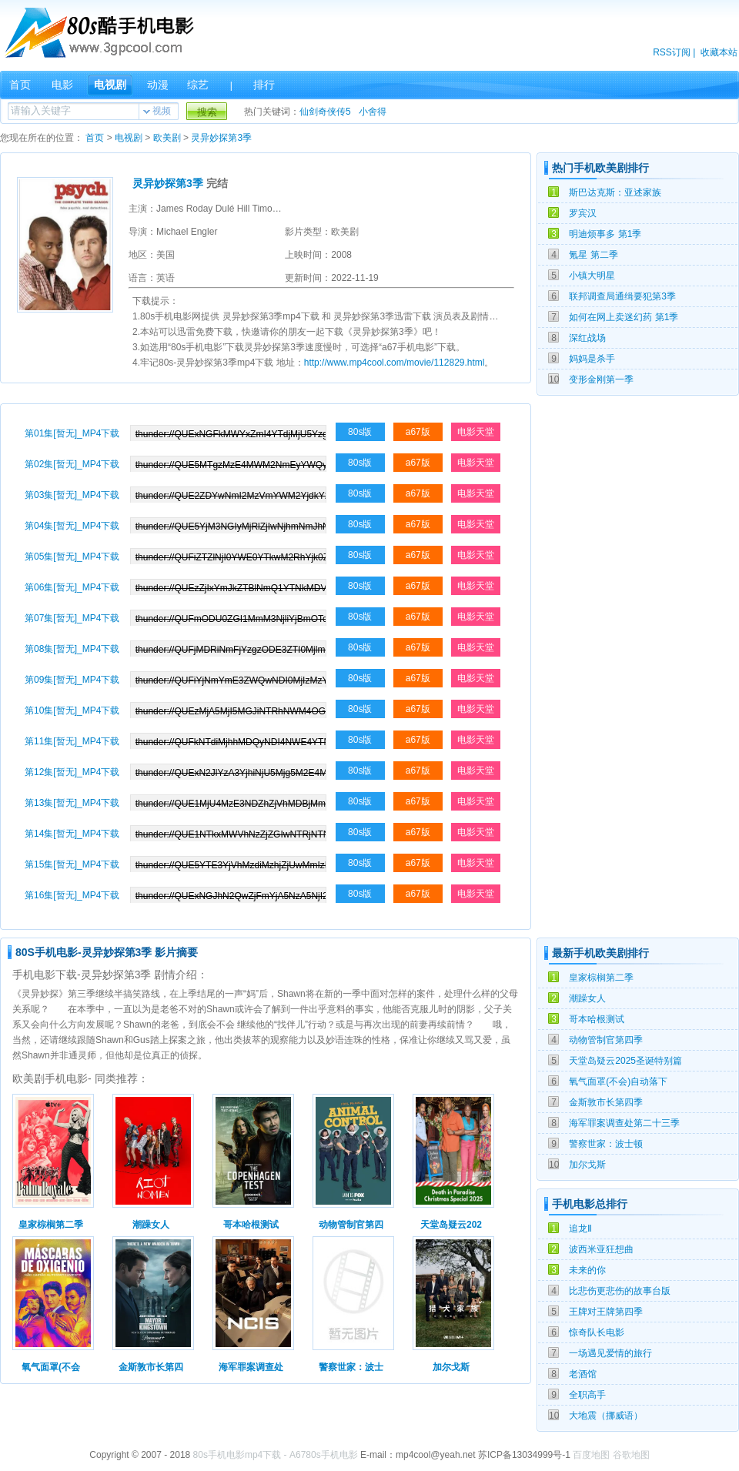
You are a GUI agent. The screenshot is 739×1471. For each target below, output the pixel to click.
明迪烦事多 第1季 (605, 234)
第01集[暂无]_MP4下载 (72, 433)
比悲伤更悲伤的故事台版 (619, 1290)
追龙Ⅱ (580, 1228)
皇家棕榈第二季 (601, 977)
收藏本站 (719, 52)
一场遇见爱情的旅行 (610, 1353)
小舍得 (372, 111)
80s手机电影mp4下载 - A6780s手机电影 (275, 1454)
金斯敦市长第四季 (606, 1102)
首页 (20, 85)
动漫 (158, 85)
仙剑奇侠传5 (325, 111)
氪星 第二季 (593, 254)
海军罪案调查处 (251, 1367)
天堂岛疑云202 (451, 1224)
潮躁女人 (587, 998)
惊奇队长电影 (596, 1332)
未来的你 (587, 1270)
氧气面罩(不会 (51, 1367)
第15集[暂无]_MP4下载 (72, 864)
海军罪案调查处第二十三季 (624, 1123)
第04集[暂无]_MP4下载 (72, 525)
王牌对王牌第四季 (606, 1311)
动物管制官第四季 (606, 1040)
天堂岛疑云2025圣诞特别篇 (625, 1060)
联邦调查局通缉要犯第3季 (622, 296)
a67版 (418, 431)
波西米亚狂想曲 (601, 1249)
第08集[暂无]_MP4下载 (72, 649)
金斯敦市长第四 (151, 1367)
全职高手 (587, 1394)
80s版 (360, 431)
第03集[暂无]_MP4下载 (72, 495)
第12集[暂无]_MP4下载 (72, 772)
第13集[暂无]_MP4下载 (72, 802)
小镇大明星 (592, 275)
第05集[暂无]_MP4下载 (72, 556)
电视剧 (110, 85)
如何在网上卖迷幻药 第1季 (623, 317)
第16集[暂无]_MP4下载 (72, 895)
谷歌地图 (631, 1454)
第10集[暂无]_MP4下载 (72, 710)
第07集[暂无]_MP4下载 (72, 618)
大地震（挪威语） (606, 1415)
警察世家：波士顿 (606, 1143)
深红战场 (587, 338)
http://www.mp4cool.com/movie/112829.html (394, 362)
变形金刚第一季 (601, 379)
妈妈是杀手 (592, 358)
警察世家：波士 (351, 1367)
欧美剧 (167, 137)
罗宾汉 (583, 213)
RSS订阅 (672, 52)
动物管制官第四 (351, 1224)
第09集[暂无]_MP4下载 (72, 679)
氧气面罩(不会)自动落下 (618, 1081)
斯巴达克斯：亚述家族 (615, 192)
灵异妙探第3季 (221, 137)
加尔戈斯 (587, 1164)
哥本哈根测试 (596, 1019)
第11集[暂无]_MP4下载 (72, 741)
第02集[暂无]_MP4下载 (72, 464)
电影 (62, 85)
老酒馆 (583, 1374)
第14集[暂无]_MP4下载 (72, 833)
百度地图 (591, 1454)
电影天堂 (475, 431)
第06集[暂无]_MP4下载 (72, 587)
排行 (264, 85)
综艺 (198, 85)
